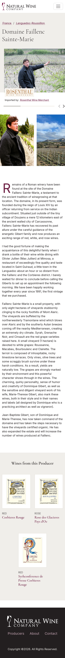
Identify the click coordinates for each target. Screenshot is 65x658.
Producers (16, 633)
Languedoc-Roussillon (30, 23)
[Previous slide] (59, 106)
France (7, 23)
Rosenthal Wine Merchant (34, 100)
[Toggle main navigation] (58, 6)
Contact (51, 633)
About (34, 633)
